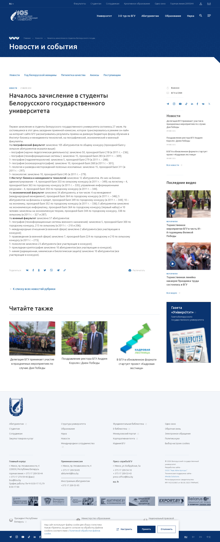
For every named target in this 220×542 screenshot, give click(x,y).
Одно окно (160, 3)
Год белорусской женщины (40, 75)
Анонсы (94, 75)
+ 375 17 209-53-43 (122, 473)
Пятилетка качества (73, 75)
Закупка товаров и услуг (21, 438)
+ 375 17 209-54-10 (122, 470)
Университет (104, 15)
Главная (27, 38)
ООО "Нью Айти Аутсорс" (176, 470)
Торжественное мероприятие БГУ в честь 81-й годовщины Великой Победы (184, 230)
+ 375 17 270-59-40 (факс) (21, 477)
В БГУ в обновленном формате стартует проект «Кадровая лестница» (137, 364)
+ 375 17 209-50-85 (70, 470)
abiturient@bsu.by (70, 473)
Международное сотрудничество (78, 445)
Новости (39, 38)
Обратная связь (173, 429)
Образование (173, 15)
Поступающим (112, 75)
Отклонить (166, 529)
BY (193, 537)
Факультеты (80, 3)
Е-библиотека (121, 429)
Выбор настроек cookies (177, 443)
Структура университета (73, 424)
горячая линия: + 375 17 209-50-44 (26, 473)
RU (185, 537)
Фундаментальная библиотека (129, 424)
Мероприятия (172, 222)
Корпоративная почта (125, 438)
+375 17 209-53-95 (70, 485)
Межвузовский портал (125, 433)
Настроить (124, 529)
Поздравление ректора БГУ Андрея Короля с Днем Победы (84, 360)
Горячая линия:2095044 (182, 3)
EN (200, 537)
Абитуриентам (150, 15)
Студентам (96, 3)
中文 (209, 537)
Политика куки (172, 438)
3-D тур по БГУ (126, 15)
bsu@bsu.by (15, 480)
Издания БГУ (119, 443)
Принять (146, 529)
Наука (190, 15)
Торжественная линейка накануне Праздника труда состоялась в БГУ (183, 281)
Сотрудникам (112, 3)
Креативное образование (137, 3)
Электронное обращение (178, 433)
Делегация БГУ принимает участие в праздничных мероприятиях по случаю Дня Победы (32, 363)
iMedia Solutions (172, 476)
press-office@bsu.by (123, 477)
